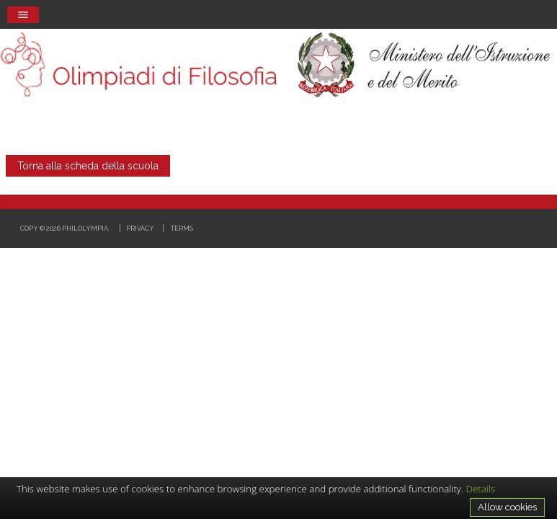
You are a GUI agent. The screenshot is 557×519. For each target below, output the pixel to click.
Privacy (140, 228)
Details (481, 488)
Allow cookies (507, 507)
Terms (182, 228)
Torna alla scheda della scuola (88, 166)
